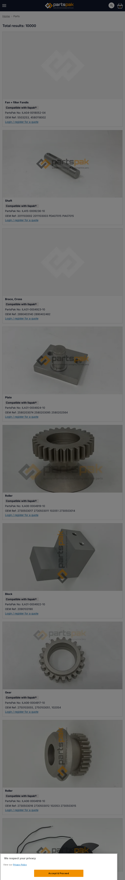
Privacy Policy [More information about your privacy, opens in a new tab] (20, 872)
